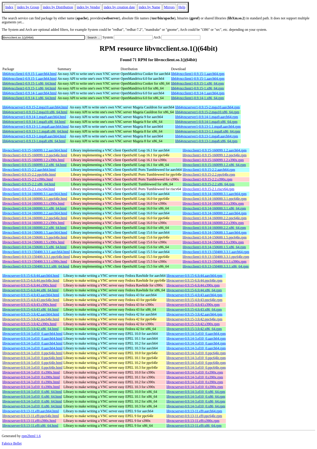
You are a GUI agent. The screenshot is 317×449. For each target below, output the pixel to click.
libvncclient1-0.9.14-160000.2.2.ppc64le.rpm (214, 218)
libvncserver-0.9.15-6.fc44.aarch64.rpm (194, 275)
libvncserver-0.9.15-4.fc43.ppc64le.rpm (194, 300)
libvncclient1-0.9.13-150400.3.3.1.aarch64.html (36, 252)
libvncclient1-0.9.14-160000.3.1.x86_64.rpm (214, 208)
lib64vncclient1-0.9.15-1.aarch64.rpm (198, 74)
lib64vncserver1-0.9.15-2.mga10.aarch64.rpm (207, 107)
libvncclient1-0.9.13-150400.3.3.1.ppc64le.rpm (215, 257)
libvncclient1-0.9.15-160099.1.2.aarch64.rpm (214, 150)
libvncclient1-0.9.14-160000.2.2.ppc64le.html (34, 218)
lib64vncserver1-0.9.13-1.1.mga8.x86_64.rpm (207, 131)
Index (9, 7)
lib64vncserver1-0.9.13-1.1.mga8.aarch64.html (35, 126)
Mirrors (169, 7)
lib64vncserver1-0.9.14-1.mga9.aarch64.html (34, 117)
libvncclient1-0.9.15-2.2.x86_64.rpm (208, 184)
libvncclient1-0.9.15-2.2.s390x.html (27, 179)
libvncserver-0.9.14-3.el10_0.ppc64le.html (32, 353)
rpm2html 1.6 (31, 436)
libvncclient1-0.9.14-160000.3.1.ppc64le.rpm (214, 199)
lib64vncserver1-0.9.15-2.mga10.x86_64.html (34, 112)
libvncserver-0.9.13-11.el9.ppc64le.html (30, 416)
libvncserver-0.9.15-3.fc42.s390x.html (29, 324)
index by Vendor (88, 7)
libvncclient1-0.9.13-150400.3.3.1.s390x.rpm (214, 261)
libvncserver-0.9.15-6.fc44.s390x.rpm (193, 285)
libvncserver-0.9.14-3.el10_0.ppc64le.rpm (196, 353)
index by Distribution (58, 7)
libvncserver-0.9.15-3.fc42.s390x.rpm (193, 324)
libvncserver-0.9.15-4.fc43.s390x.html (29, 305)
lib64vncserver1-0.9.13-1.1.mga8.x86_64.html (35, 131)
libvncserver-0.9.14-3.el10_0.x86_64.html (32, 392)
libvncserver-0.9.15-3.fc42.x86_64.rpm (194, 329)
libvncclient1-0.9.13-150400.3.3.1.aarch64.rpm (215, 252)
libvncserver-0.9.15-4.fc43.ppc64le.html (30, 300)
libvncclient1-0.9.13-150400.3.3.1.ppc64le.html (36, 257)
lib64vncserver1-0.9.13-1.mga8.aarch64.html (34, 136)
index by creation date (119, 7)
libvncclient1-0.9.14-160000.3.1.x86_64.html (34, 208)
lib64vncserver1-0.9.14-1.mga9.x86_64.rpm (206, 122)
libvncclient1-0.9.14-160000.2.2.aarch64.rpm (214, 213)
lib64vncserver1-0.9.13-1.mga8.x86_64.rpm (206, 141)
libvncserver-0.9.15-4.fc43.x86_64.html (30, 309)
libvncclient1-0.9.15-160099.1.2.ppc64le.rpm (214, 155)
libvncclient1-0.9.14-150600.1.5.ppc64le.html (34, 237)
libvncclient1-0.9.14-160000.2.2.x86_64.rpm (214, 228)
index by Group (28, 7)
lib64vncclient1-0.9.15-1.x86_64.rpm (197, 83)
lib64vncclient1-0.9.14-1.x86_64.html (29, 98)
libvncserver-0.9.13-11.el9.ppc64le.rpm (194, 416)
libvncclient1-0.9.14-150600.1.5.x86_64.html (34, 247)
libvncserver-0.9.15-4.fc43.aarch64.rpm (194, 295)
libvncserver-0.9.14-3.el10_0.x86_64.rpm (195, 392)
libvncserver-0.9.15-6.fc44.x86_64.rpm (194, 290)
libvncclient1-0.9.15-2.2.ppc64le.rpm (208, 174)
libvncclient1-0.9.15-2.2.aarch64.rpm (208, 170)
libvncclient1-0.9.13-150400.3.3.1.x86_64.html (35, 266)
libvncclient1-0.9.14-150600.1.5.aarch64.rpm (214, 232)
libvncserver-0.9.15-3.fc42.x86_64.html (30, 329)
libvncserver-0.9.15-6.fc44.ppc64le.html (30, 280)
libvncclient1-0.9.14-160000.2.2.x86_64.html (34, 228)
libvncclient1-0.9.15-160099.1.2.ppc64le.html (34, 155)
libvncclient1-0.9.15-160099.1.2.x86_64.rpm (214, 165)
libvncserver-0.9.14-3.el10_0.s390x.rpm (194, 372)
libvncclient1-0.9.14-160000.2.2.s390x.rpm (213, 223)
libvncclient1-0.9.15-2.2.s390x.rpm (207, 179)
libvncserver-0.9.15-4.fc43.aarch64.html (30, 295)
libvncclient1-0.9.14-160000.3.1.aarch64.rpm (214, 194)
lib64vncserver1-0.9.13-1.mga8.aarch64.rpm (206, 136)
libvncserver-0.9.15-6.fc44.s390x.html (29, 285)
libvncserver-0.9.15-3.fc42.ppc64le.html (30, 319)
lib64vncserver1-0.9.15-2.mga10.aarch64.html (35, 107)
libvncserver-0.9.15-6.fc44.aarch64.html (30, 275)
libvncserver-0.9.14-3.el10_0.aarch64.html (32, 334)
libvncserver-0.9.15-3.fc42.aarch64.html (30, 314)
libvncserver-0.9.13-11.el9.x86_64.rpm (193, 425)
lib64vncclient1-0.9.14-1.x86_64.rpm (197, 98)
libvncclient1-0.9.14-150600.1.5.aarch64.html (34, 232)
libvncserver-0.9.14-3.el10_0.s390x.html (31, 372)
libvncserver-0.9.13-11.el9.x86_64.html (30, 425)
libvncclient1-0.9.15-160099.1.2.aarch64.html (34, 150)
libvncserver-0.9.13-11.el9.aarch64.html (30, 411)
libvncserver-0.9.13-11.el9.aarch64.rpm (194, 411)
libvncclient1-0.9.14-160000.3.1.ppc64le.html (34, 199)
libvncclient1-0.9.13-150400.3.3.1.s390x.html (34, 261)
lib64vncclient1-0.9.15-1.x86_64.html (29, 83)
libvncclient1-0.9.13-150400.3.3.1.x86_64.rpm (215, 266)
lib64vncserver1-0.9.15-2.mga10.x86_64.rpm (207, 112)
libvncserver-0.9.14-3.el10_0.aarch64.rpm (196, 334)
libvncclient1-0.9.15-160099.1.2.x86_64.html (34, 165)
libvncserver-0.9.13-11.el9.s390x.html (29, 421)
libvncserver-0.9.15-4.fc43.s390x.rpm (193, 305)
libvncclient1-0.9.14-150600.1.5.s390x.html (33, 242)
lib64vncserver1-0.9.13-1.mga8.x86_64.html (34, 141)
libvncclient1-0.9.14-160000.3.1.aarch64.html (34, 194)
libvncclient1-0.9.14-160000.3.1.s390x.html (33, 203)
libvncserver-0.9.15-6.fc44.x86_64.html (30, 290)
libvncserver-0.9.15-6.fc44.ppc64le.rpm (194, 280)
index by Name (149, 7)
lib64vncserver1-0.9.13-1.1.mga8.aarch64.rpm (208, 126)
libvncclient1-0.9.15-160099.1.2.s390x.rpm (213, 160)
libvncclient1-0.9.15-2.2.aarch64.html (29, 170)
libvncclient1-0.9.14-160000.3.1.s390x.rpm (213, 203)
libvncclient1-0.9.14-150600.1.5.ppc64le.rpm (214, 237)
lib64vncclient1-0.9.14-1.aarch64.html (29, 93)
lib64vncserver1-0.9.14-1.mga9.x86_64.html (34, 122)
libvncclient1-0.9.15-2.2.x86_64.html (28, 184)
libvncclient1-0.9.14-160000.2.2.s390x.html (33, 223)
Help (182, 7)
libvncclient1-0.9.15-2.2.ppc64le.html (29, 174)
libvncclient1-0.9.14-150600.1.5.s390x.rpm (213, 242)
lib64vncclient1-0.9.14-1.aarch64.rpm (198, 93)
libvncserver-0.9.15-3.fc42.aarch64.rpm (194, 314)
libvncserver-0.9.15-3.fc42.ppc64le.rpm (194, 319)
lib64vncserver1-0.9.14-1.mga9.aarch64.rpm (206, 117)
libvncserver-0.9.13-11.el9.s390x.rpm (192, 421)
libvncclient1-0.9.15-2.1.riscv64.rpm (208, 189)
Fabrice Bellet (12, 443)
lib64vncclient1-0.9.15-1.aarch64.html (29, 74)
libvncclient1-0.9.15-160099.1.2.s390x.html (33, 160)
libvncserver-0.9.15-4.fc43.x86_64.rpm (194, 309)
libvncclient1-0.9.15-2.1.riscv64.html (28, 189)
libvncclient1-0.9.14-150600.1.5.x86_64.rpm (214, 247)
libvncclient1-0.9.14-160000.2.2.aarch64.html (34, 213)
